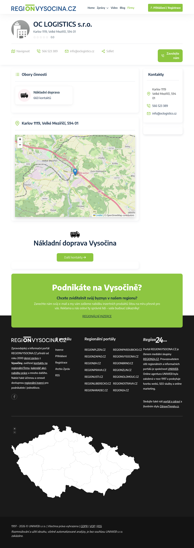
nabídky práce (19, 372)
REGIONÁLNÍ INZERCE (97, 316)
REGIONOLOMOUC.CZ (126, 376)
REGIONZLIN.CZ (122, 370)
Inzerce (59, 349)
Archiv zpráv (62, 368)
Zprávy (103, 7)
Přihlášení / (158, 7)
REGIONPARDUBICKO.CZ (127, 349)
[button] (75, 172)
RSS (57, 375)
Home (91, 7)
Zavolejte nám (170, 56)
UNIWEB (173, 368)
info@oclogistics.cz (164, 113)
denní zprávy (31, 358)
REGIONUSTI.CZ (94, 376)
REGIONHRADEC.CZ (96, 390)
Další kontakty (75, 257)
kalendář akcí (38, 368)
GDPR (84, 526)
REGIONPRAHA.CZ (95, 370)
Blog (122, 7)
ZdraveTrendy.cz (169, 406)
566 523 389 (160, 106)
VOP (92, 526)
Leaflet (97, 215)
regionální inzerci (34, 382)
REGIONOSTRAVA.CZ (125, 383)
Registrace (174, 7)
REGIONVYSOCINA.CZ (125, 356)
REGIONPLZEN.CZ (95, 349)
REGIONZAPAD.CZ (95, 356)
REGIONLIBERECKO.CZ (98, 383)
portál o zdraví (171, 401)
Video (114, 7)
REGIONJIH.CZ (93, 363)
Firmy (130, 7)
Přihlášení (61, 356)
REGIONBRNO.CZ (123, 363)
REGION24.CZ (121, 390)
